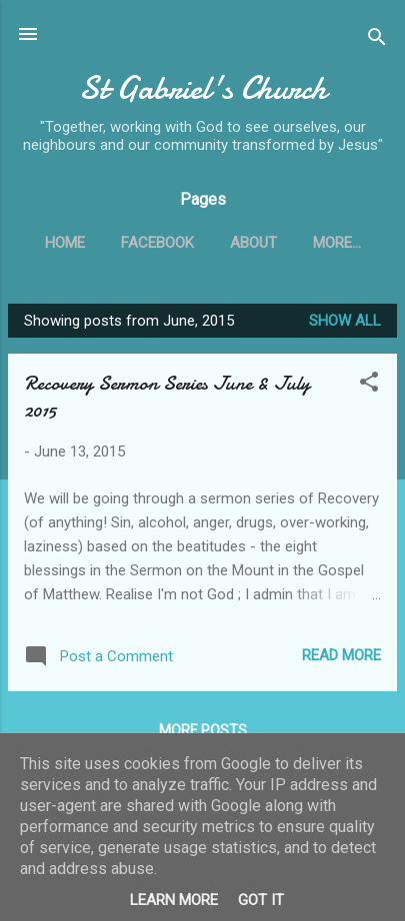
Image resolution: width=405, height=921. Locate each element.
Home (65, 243)
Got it (261, 900)
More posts (203, 730)
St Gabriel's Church (203, 88)
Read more (341, 655)
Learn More (174, 900)
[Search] (377, 40)
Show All (345, 321)
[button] (369, 385)
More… (337, 243)
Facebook (157, 243)
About (253, 243)
